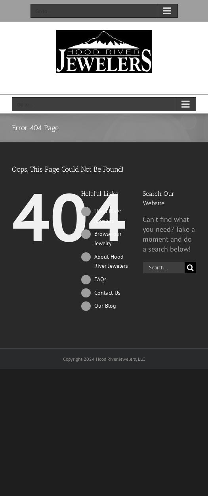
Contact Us (107, 292)
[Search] (190, 267)
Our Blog (105, 305)
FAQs (100, 279)
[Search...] (164, 267)
